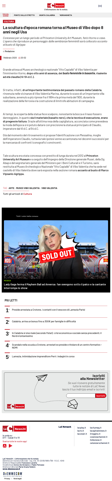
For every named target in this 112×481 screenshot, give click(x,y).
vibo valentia (49, 188)
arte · (12, 188)
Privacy (7, 478)
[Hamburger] (4, 5)
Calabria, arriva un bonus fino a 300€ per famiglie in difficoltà (44, 321)
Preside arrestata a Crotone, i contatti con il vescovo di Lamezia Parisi (48, 309)
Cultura (27, 193)
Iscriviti (100, 395)
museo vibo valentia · (28, 188)
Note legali (18, 478)
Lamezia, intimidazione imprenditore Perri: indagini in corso (43, 356)
